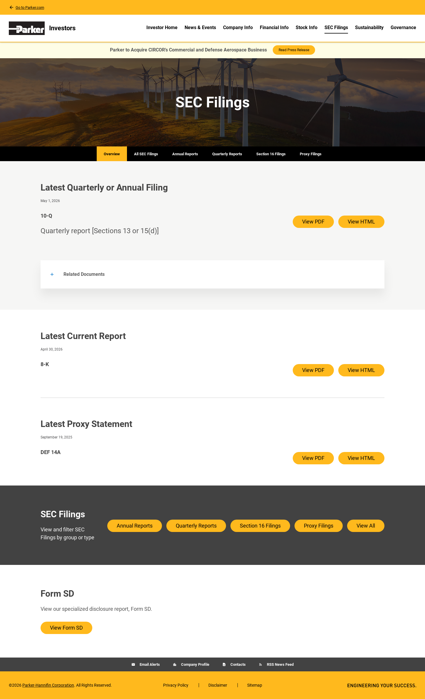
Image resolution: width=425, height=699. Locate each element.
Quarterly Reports (227, 154)
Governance (403, 27)
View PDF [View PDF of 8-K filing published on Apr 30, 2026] (313, 370)
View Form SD (66, 628)
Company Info (238, 27)
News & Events (200, 27)
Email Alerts (149, 664)
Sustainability (369, 27)
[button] (212, 274)
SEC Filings (336, 27)
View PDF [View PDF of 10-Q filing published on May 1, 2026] (313, 221)
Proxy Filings (311, 154)
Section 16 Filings (271, 154)
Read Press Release (294, 50)
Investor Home (162, 27)
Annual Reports (185, 154)
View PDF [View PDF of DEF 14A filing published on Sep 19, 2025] (313, 458)
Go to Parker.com (30, 7)
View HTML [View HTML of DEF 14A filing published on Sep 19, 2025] (361, 458)
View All (366, 526)
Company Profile (194, 664)
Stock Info (306, 27)
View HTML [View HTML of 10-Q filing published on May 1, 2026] (361, 221)
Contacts (238, 664)
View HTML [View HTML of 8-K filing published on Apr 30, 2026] (361, 370)
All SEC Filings (146, 154)
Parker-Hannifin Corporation (48, 685)
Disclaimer (217, 685)
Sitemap (254, 685)
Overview (112, 154)
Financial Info (274, 27)
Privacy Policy (175, 685)
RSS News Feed (280, 664)
